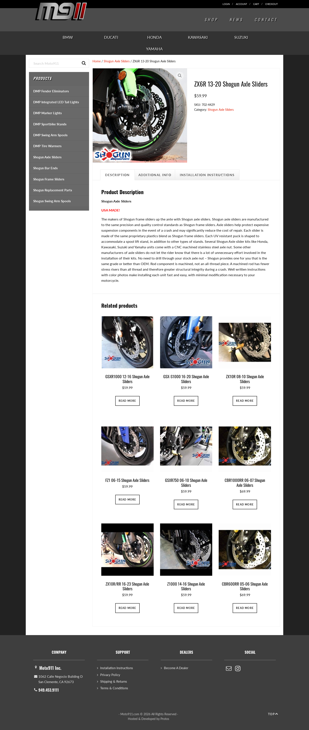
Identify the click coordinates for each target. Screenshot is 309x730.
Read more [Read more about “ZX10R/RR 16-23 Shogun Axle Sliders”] (127, 608)
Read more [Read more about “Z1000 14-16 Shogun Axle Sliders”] (186, 608)
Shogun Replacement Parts (52, 190)
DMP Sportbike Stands (50, 124)
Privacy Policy (110, 675)
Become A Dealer (176, 668)
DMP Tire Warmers (47, 146)
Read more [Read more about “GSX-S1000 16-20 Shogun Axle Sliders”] (186, 400)
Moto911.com (67, 13)
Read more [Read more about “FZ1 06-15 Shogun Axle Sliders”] (127, 499)
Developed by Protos (155, 719)
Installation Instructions (116, 668)
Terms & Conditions (114, 688)
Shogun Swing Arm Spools (52, 201)
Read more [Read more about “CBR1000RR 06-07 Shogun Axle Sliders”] (245, 504)
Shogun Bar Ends (45, 168)
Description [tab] (117, 175)
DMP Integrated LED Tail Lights (56, 102)
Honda (154, 37)
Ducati (111, 37)
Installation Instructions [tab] (207, 175)
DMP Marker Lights (47, 113)
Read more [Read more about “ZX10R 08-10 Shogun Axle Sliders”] (245, 400)
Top (271, 714)
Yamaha (154, 48)
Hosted (133, 719)
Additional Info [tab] (154, 175)
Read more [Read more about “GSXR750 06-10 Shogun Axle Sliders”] (186, 504)
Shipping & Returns (113, 681)
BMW (68, 37)
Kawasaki (198, 37)
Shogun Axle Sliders (117, 61)
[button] (180, 75)
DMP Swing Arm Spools (50, 135)
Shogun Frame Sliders (48, 179)
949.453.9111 (48, 690)
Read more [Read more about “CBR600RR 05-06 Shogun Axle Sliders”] (245, 608)
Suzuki (241, 37)
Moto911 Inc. (50, 668)
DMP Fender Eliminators (51, 91)
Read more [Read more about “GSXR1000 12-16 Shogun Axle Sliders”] (127, 400)
